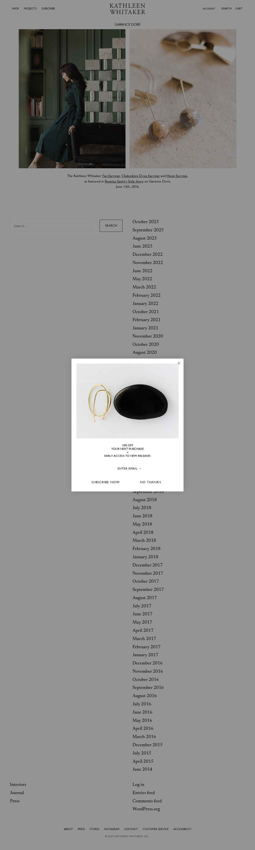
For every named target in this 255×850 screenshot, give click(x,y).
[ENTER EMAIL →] (130, 468)
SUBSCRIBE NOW (105, 482)
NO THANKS (150, 482)
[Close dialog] (179, 363)
